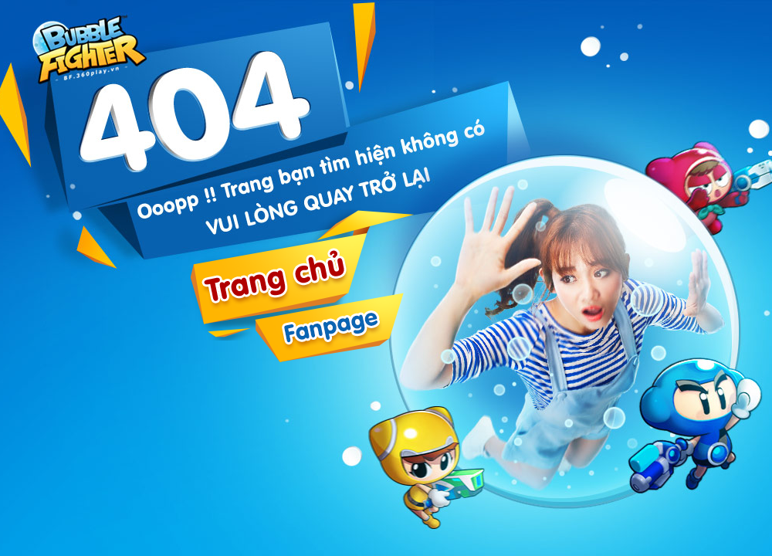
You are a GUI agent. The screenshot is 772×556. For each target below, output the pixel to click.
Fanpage (329, 327)
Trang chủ (92, 44)
